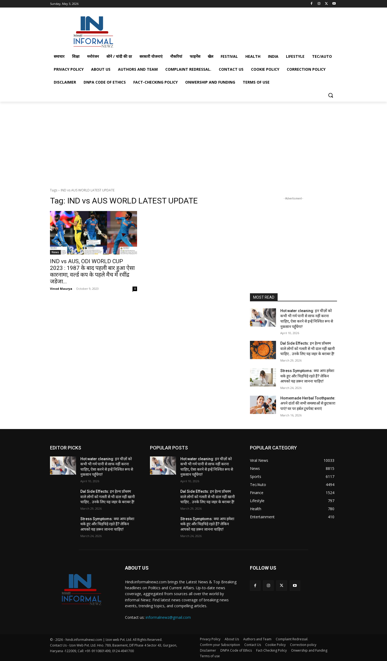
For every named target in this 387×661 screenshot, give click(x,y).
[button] (330, 95)
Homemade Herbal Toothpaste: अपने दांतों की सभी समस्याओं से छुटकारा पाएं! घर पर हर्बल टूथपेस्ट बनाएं (307, 403)
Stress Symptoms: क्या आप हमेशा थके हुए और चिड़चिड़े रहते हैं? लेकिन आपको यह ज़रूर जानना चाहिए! (307, 376)
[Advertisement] (234, 30)
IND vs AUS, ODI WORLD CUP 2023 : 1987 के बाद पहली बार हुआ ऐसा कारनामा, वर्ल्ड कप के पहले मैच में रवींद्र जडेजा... (92, 271)
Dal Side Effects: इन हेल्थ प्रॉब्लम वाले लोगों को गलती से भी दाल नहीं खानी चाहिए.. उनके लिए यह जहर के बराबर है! (307, 348)
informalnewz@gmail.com (168, 617)
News (55, 252)
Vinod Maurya (61, 289)
